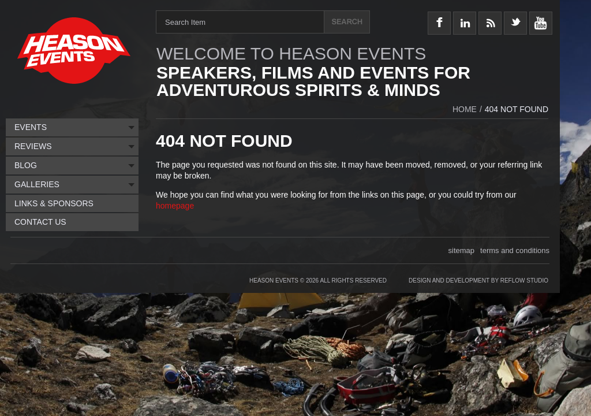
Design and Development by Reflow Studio (478, 280)
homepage (175, 205)
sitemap (461, 250)
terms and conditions (514, 250)
